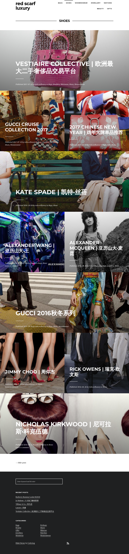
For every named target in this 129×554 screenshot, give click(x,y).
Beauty (100, 9)
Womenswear (81, 3)
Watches (108, 3)
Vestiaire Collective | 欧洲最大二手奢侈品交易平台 (35, 511)
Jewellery (95, 3)
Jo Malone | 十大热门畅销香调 (27, 500)
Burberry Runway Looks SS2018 (28, 497)
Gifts (109, 9)
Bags (60, 3)
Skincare (43, 530)
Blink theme (20, 543)
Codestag (31, 543)
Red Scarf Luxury (25, 6)
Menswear (19, 535)
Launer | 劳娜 (21, 507)
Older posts (21, 462)
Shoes (68, 3)
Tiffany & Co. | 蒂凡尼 (24, 504)
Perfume (43, 525)
